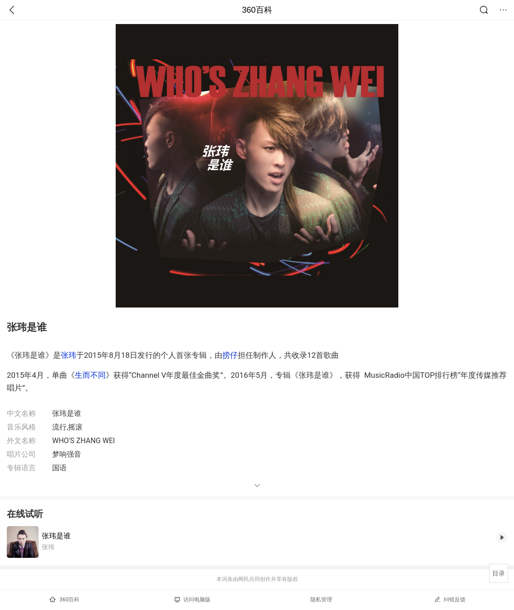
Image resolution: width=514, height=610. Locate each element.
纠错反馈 (449, 599)
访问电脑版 (192, 599)
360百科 (257, 10)
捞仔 (230, 355)
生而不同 (90, 375)
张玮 (68, 355)
